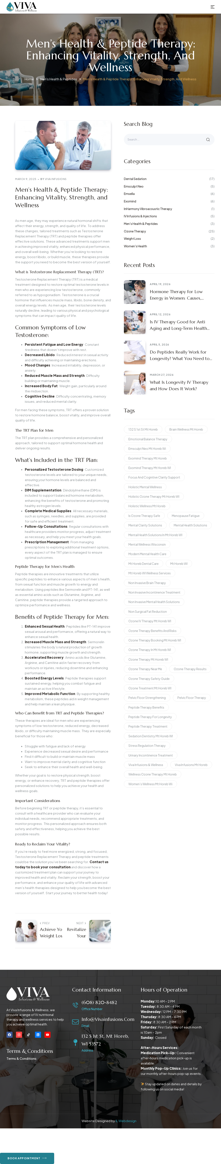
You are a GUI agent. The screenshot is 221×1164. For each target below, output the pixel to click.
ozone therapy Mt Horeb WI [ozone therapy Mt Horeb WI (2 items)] (148, 659)
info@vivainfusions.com (108, 1019)
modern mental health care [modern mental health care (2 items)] (147, 554)
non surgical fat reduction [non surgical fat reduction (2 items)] (147, 611)
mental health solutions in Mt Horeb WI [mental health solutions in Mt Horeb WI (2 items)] (155, 535)
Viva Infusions (56, 179)
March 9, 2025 (25, 179)
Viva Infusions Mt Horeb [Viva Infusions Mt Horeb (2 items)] (191, 765)
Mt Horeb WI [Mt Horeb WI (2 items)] (179, 563)
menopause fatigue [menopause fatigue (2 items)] (186, 516)
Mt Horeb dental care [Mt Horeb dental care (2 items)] (143, 563)
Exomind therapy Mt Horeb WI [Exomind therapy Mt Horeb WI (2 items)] (149, 468)
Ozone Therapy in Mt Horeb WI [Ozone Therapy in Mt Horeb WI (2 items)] (149, 650)
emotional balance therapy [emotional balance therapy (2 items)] (147, 439)
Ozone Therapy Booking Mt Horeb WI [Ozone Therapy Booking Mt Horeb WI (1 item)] (154, 640)
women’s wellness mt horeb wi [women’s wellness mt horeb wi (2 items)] (150, 784)
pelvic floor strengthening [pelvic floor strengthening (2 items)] (147, 698)
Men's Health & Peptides (58, 79)
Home (29, 79)
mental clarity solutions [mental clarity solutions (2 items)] (145, 525)
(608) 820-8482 (99, 1002)
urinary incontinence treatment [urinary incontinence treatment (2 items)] (150, 755)
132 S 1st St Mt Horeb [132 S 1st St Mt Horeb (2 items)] (143, 429)
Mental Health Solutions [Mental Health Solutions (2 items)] (190, 525)
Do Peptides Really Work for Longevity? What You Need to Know (180, 355)
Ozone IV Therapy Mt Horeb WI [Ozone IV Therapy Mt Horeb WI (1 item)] (149, 621)
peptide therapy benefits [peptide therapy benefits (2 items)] (146, 707)
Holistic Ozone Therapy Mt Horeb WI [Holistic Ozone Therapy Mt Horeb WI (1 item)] (153, 496)
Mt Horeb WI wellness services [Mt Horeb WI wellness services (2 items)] (149, 573)
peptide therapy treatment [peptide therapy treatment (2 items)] (147, 726)
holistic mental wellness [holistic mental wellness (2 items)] (145, 487)
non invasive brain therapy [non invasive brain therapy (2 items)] (147, 583)
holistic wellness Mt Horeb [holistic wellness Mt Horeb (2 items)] (147, 506)
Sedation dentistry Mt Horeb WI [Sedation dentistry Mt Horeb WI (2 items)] (150, 736)
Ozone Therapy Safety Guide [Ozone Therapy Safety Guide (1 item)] (149, 679)
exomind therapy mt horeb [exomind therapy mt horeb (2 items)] (147, 458)
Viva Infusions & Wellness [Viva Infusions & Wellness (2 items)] (145, 765)
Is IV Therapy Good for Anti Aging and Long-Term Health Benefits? (178, 325)
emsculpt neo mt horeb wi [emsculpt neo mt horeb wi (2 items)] (147, 448)
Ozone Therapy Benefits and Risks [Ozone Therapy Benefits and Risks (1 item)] (152, 631)
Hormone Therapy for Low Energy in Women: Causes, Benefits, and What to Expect (178, 295)
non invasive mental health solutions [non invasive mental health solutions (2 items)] (154, 602)
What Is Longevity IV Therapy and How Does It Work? (179, 386)
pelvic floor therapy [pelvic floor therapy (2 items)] (191, 698)
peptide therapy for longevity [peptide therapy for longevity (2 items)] (150, 717)
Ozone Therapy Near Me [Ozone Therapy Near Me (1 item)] (145, 669)
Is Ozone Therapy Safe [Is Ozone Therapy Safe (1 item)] (144, 516)
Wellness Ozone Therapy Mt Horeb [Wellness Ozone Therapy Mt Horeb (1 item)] (152, 774)
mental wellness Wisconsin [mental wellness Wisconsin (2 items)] (147, 544)
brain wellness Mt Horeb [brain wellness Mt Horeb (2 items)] (186, 429)
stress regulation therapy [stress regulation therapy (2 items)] (147, 745)
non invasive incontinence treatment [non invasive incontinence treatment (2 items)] (154, 592)
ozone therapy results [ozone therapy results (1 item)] (190, 669)
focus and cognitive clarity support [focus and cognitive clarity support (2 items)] (154, 477)
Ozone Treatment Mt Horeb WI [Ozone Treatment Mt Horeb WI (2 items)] (149, 688)
